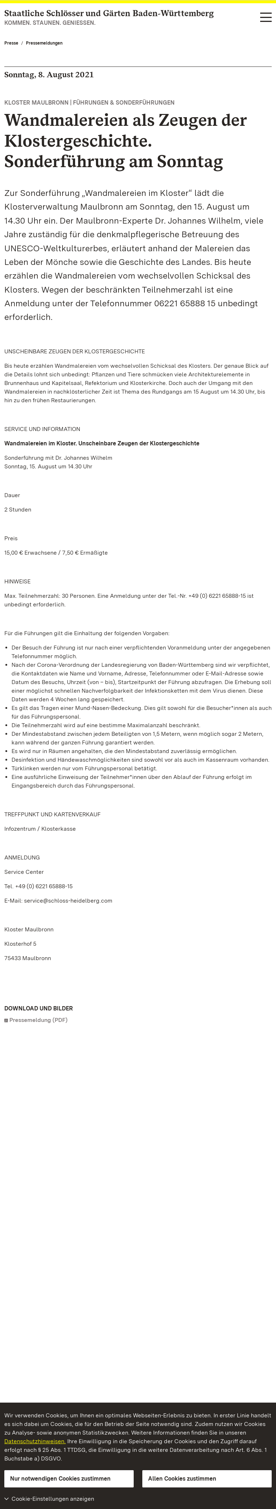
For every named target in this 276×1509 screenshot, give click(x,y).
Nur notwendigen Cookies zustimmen (60, 1478)
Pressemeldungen (44, 43)
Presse (11, 43)
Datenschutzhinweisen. (35, 1441)
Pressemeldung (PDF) (38, 1020)
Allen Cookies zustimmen (182, 1478)
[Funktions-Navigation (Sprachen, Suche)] (266, 18)
